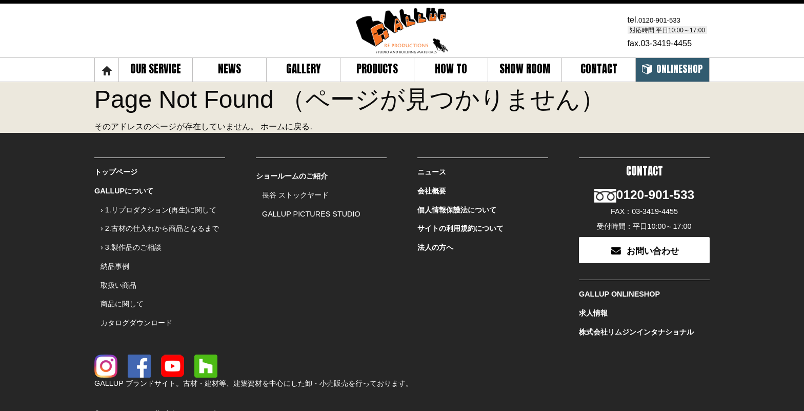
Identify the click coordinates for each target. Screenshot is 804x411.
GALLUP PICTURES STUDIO (311, 208)
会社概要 (431, 188)
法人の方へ (435, 236)
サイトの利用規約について (460, 220)
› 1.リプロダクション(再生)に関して (158, 204)
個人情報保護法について (456, 204)
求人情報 (593, 295)
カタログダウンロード (136, 300)
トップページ (115, 172)
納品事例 (114, 252)
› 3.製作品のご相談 (131, 236)
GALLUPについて (123, 188)
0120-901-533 (664, 19)
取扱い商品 (118, 268)
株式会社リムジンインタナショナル (636, 311)
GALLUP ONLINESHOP (619, 279)
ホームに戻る (285, 126)
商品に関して (122, 284)
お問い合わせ (644, 236)
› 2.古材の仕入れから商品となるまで (159, 220)
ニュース (431, 172)
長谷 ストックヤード (295, 192)
